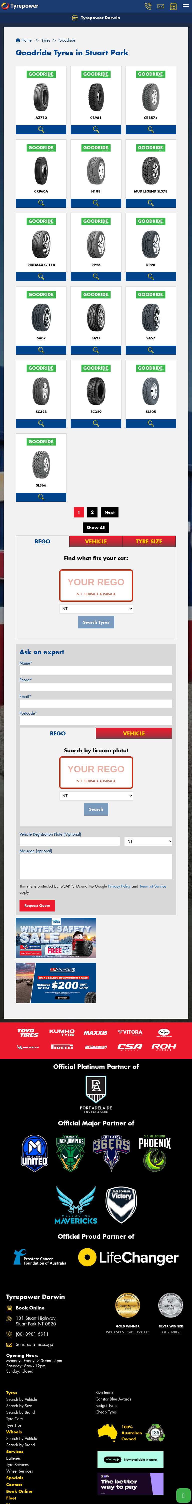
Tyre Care (14, 1372)
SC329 (96, 412)
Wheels (14, 1386)
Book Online (19, 1445)
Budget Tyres (106, 1359)
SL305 (151, 412)
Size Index (104, 1346)
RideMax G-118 (41, 265)
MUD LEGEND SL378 (151, 191)
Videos (13, 1465)
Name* (26, 663)
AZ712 (41, 118)
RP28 (150, 265)
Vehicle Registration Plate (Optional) (50, 834)
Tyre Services (17, 1418)
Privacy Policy (119, 886)
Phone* (26, 680)
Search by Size (19, 1359)
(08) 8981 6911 (32, 1288)
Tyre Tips (13, 1379)
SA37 (96, 338)
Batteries (13, 1412)
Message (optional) (36, 851)
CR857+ (151, 118)
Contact (14, 1438)
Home (24, 40)
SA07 (41, 338)
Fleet (11, 1452)
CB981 (96, 118)
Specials (14, 1431)
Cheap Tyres (106, 1366)
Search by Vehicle (21, 1353)
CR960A (41, 191)
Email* (25, 696)
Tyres (11, 1346)
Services (14, 1405)
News (12, 1458)
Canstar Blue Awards (113, 1353)
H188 (95, 191)
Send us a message (34, 1298)
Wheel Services (19, 1425)
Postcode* (28, 713)
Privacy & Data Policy (35, 1496)
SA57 (150, 338)
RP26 (96, 265)
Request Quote (37, 905)
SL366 (41, 485)
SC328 (41, 412)
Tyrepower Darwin (96, 18)
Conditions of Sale (66, 1496)
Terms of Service (153, 886)
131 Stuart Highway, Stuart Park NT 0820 (36, 1275)
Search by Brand (20, 1366)
